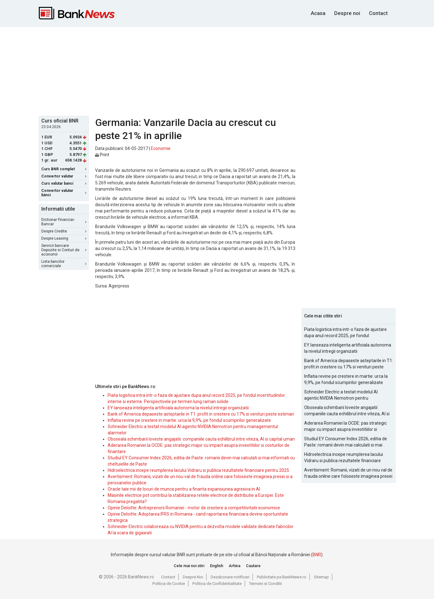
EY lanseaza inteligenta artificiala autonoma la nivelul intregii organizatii (178, 407)
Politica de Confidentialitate (217, 583)
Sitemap (321, 577)
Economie (161, 148)
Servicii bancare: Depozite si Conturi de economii (63, 250)
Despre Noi (193, 577)
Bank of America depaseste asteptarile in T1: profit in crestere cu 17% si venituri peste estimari (201, 414)
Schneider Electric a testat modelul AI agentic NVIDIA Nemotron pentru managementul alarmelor (341, 395)
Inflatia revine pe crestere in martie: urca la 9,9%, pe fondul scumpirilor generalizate (189, 420)
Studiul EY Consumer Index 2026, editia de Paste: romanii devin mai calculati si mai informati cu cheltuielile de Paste (345, 442)
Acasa (318, 13)
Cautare (253, 565)
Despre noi (347, 13)
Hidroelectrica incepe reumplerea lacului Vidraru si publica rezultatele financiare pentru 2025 (198, 470)
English (216, 565)
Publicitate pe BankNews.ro (281, 577)
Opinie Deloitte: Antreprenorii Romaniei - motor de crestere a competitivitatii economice (194, 507)
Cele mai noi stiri (189, 565)
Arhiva (234, 565)
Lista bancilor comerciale (63, 263)
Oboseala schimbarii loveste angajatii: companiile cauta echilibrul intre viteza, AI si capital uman (201, 439)
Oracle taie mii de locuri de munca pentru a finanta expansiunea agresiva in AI (184, 489)
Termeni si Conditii (265, 583)
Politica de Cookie (168, 583)
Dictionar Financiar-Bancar (63, 221)
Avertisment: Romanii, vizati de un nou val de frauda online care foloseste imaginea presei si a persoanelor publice (348, 473)
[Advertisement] (217, 71)
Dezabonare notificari (230, 577)
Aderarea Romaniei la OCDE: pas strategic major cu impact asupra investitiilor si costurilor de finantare (345, 426)
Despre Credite (63, 231)
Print (102, 154)
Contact (378, 13)
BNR (317, 554)
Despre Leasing (63, 238)
